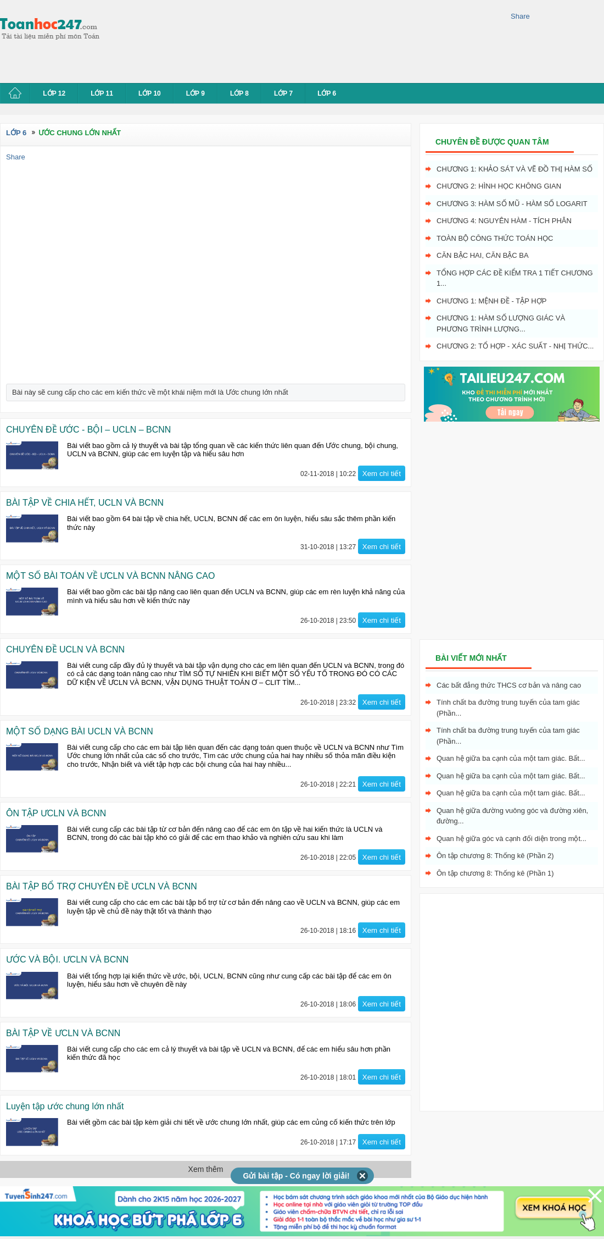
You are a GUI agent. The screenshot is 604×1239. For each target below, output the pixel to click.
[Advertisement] (158, 39)
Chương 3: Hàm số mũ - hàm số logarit (512, 204)
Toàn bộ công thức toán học (495, 238)
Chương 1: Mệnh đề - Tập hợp (491, 301)
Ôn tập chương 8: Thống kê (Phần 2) (495, 855)
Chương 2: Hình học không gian (499, 186)
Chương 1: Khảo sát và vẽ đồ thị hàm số (514, 169)
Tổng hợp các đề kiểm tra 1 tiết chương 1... (515, 278)
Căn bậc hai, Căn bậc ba (483, 255)
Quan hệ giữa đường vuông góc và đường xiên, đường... (512, 816)
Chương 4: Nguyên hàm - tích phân (504, 221)
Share (520, 16)
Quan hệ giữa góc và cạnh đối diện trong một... (511, 838)
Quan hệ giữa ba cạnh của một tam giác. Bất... (511, 758)
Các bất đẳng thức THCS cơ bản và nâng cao (509, 685)
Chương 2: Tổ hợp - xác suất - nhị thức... (515, 346)
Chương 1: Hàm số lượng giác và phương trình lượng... (501, 323)
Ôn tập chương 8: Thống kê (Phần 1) (495, 873)
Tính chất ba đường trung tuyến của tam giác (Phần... (508, 707)
